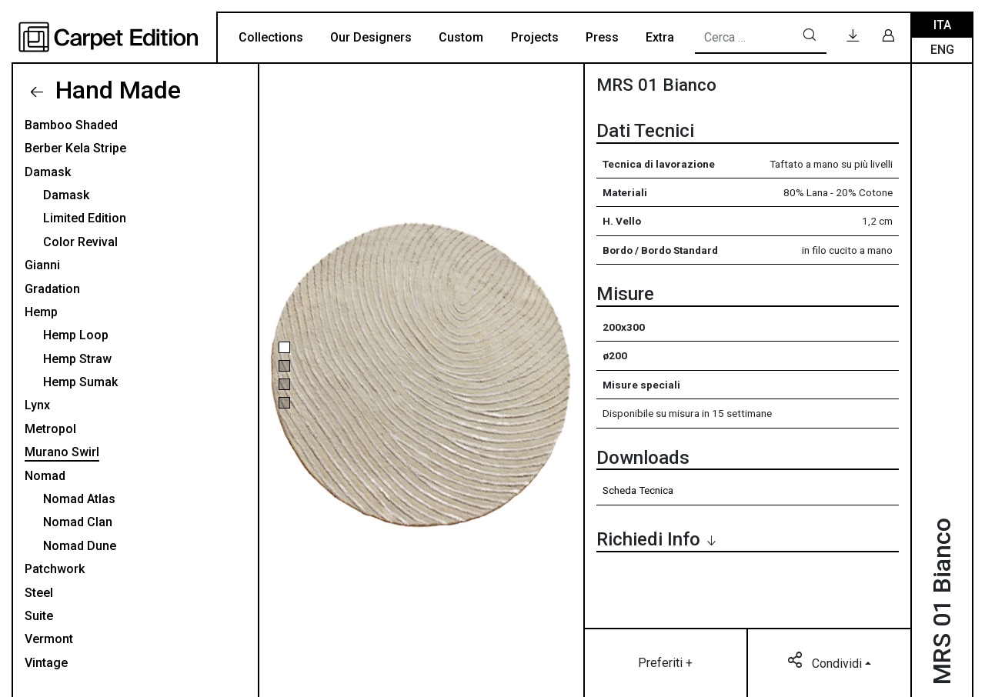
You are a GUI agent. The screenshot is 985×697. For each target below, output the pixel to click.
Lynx (37, 405)
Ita (942, 25)
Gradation (52, 289)
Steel (39, 592)
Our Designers (371, 37)
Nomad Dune (79, 546)
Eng (942, 49)
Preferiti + (665, 662)
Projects (535, 37)
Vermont (49, 639)
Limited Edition (84, 218)
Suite (39, 616)
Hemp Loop (76, 335)
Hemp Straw (77, 359)
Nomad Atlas (79, 499)
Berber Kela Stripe (75, 148)
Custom (461, 37)
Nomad (45, 476)
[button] (284, 347)
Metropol (50, 429)
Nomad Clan (77, 522)
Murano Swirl (62, 452)
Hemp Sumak (80, 382)
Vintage (46, 662)
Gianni (42, 265)
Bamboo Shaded (71, 125)
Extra (660, 37)
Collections (271, 37)
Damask (48, 172)
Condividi (826, 662)
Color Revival (80, 242)
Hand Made (115, 90)
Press (602, 37)
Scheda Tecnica (638, 490)
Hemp (41, 312)
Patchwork (55, 569)
